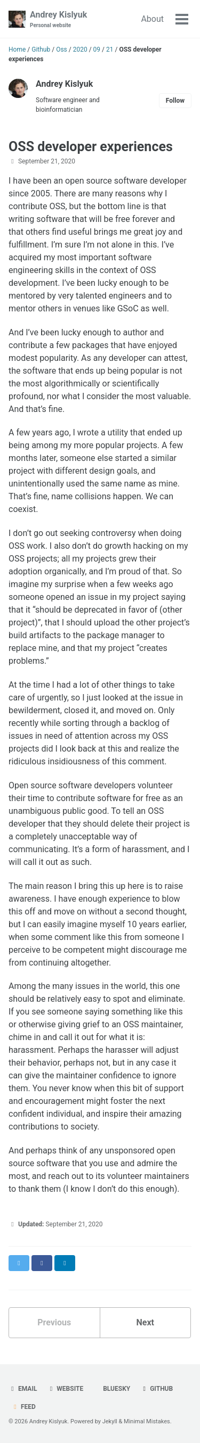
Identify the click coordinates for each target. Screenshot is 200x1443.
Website (65, 1388)
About (152, 19)
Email (23, 1388)
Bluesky (115, 1388)
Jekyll (109, 1421)
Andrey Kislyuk (58, 19)
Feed (23, 1407)
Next (145, 1322)
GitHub (156, 1388)
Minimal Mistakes (147, 1421)
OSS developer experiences (91, 146)
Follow (175, 100)
